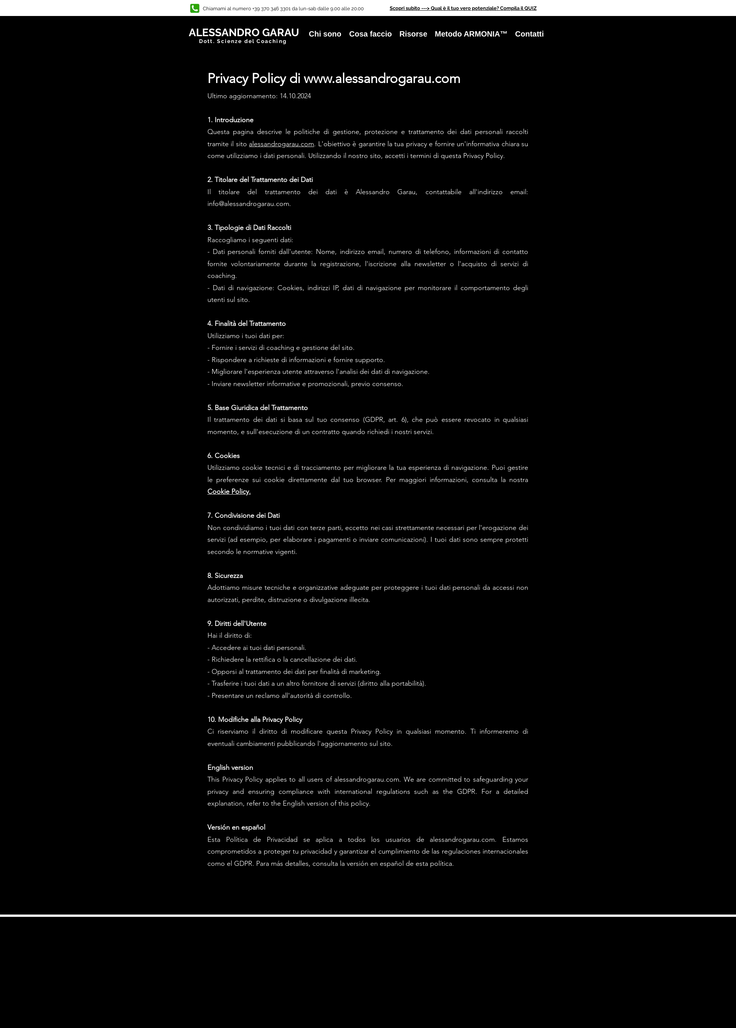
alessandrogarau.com (281, 144)
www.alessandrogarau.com (382, 78)
